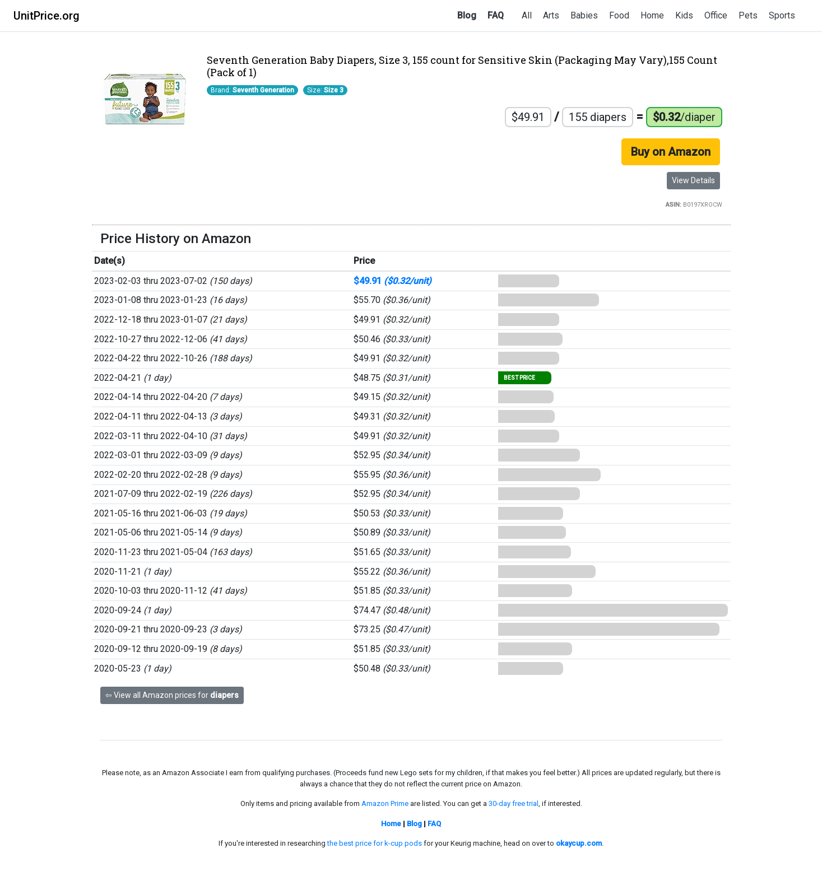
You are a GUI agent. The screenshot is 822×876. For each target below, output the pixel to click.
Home (652, 15)
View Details (693, 180)
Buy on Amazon (670, 152)
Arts (551, 15)
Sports (782, 15)
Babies (584, 15)
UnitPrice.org (46, 15)
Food (619, 15)
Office (715, 15)
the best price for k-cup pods (374, 843)
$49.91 (392, 281)
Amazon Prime (384, 803)
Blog (466, 15)
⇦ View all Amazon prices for (172, 695)
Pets (748, 15)
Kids (684, 15)
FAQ (495, 15)
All (527, 15)
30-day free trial (513, 803)
